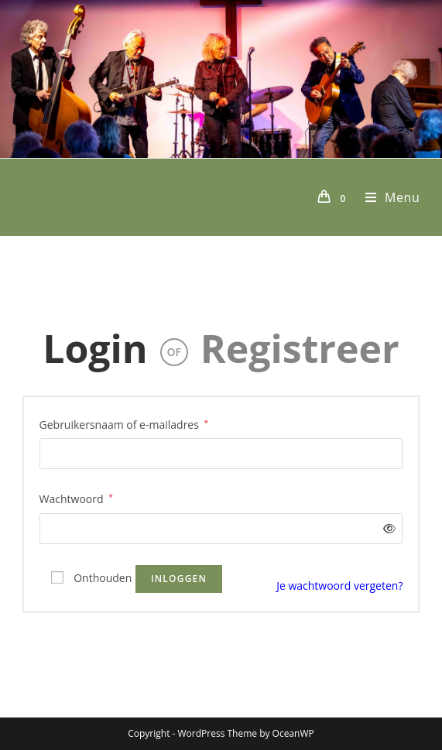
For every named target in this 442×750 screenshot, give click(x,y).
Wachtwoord (76, 497)
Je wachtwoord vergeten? (339, 585)
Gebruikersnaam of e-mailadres (124, 423)
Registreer (299, 348)
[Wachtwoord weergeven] (386, 528)
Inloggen (179, 578)
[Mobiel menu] (387, 197)
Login (95, 348)
